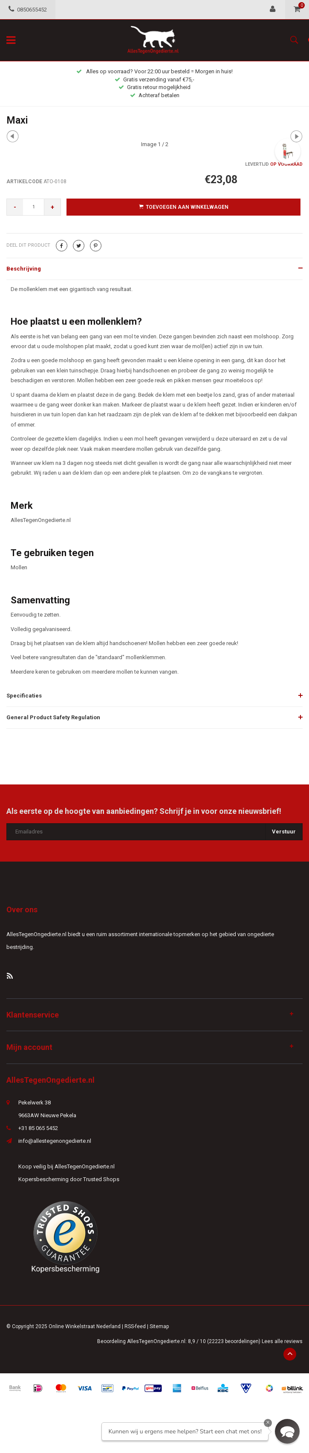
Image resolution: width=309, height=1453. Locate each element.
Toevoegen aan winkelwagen (183, 207)
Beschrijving (23, 268)
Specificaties (24, 695)
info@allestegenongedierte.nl (54, 1141)
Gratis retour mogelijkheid (154, 87)
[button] (287, 1431)
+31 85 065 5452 (38, 1128)
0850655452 (28, 9)
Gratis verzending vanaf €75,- (154, 79)
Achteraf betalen (154, 95)
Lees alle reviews (282, 1341)
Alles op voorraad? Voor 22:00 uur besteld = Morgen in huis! (154, 71)
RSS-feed (135, 1326)
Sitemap (159, 1326)
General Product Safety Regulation (53, 717)
